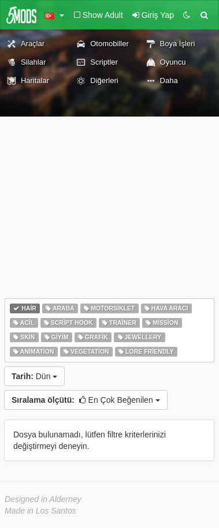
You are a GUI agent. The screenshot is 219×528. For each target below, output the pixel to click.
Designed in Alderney (43, 499)
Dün (34, 376)
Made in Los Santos (40, 510)
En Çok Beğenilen (86, 400)
